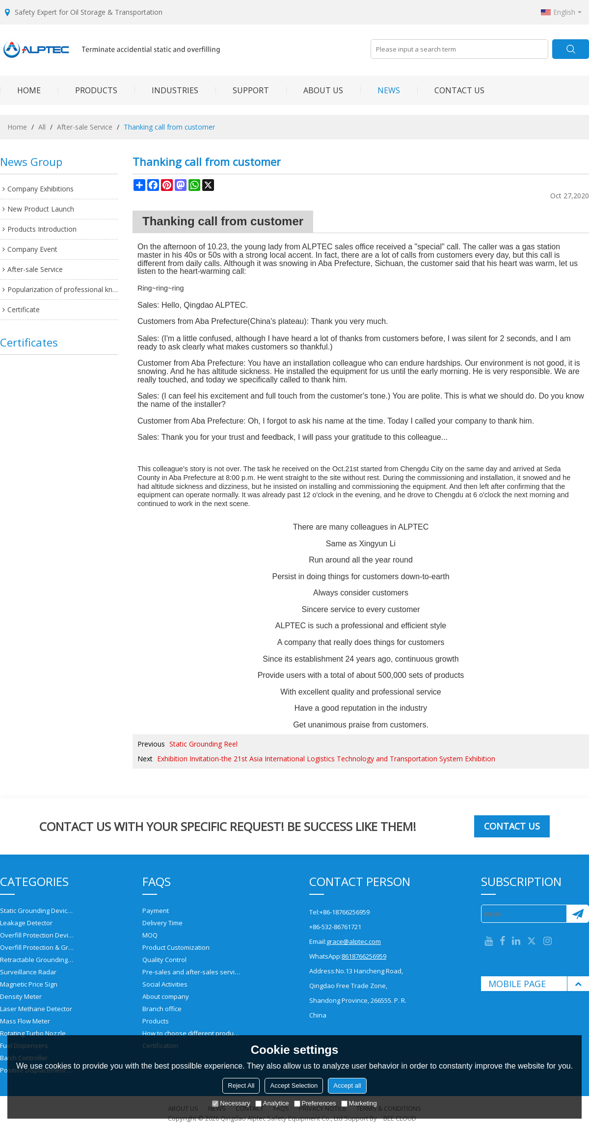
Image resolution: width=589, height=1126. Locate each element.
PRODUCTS (87, 90)
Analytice (272, 1103)
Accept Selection (294, 1085)
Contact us (512, 826)
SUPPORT (242, 90)
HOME (20, 90)
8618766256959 (364, 956)
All (42, 127)
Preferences (315, 1103)
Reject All (241, 1085)
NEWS (380, 90)
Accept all (347, 1085)
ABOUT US (314, 90)
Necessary (231, 1103)
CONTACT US (450, 90)
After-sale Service (84, 127)
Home (17, 127)
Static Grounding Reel (203, 744)
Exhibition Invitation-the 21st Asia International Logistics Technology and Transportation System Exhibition (326, 758)
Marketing (359, 1103)
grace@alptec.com (353, 941)
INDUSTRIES (166, 90)
